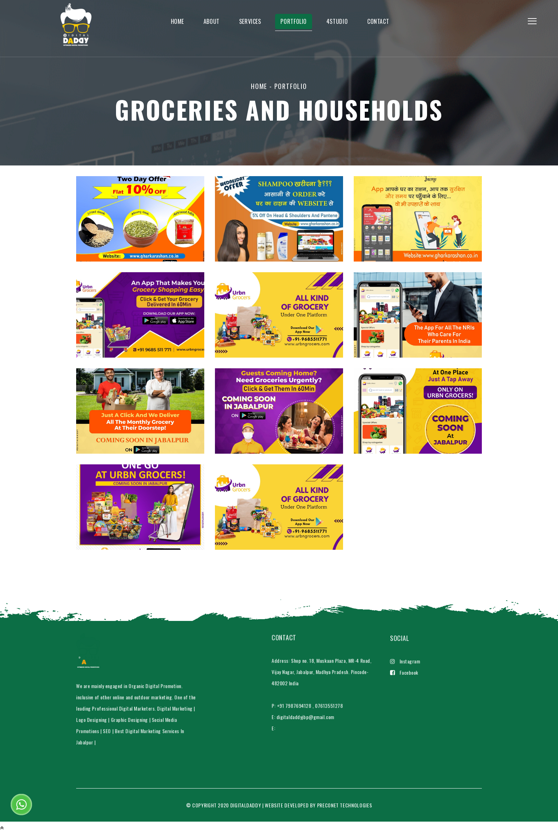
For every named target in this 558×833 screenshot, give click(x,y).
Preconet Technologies (344, 805)
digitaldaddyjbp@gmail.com (306, 706)
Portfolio (293, 21)
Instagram (417, 663)
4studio (337, 21)
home (177, 21)
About (212, 21)
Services (250, 21)
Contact (378, 21)
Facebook (417, 673)
